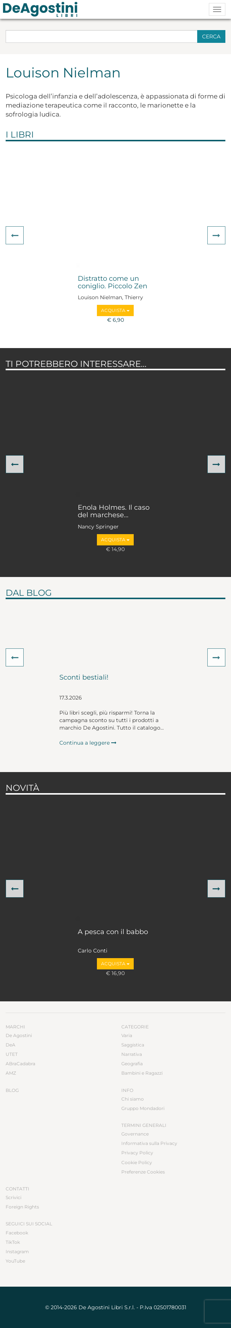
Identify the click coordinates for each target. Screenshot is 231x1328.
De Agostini (19, 1035)
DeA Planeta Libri (42, 9)
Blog (12, 1090)
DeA (10, 1045)
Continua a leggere (87, 742)
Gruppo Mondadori (143, 1108)
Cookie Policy (136, 1162)
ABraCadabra (20, 1063)
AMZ (11, 1073)
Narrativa (131, 1054)
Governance (135, 1134)
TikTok (13, 1242)
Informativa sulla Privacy (149, 1143)
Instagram (17, 1251)
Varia (126, 1035)
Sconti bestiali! (84, 677)
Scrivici (13, 1197)
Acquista (115, 310)
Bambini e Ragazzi (142, 1073)
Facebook (17, 1233)
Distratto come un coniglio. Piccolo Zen (112, 282)
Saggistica (132, 1045)
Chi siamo (132, 1099)
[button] (15, 235)
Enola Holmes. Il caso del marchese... (113, 511)
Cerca (211, 36)
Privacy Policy (137, 1152)
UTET (12, 1054)
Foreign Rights (22, 1207)
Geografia (132, 1063)
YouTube (15, 1261)
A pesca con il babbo (113, 932)
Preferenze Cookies (143, 1172)
